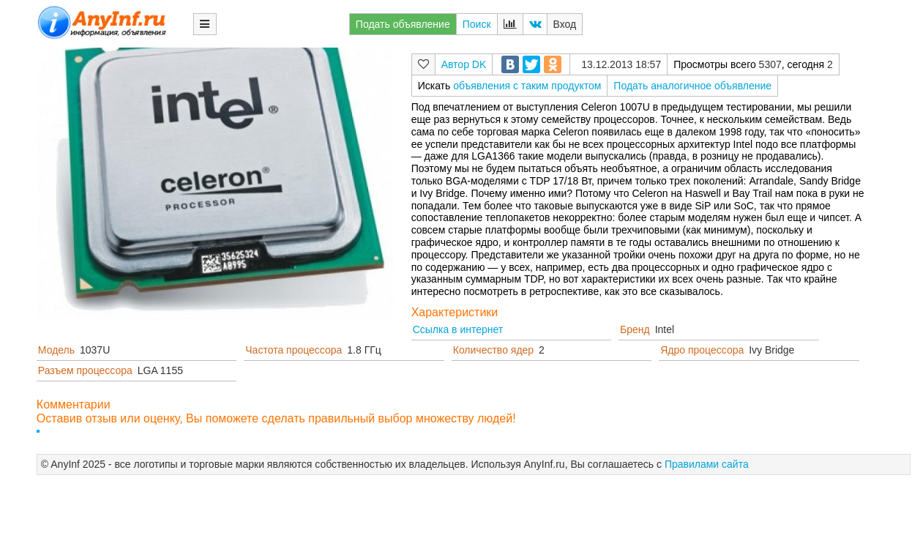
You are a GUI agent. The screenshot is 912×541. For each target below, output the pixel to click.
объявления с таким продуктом (527, 86)
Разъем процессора (85, 370)
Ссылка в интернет (458, 329)
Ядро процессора (702, 350)
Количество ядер (493, 350)
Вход (565, 24)
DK (479, 64)
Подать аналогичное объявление (692, 86)
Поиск (477, 24)
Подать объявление (403, 24)
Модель (56, 350)
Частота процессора (293, 350)
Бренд (635, 329)
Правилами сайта (707, 464)
